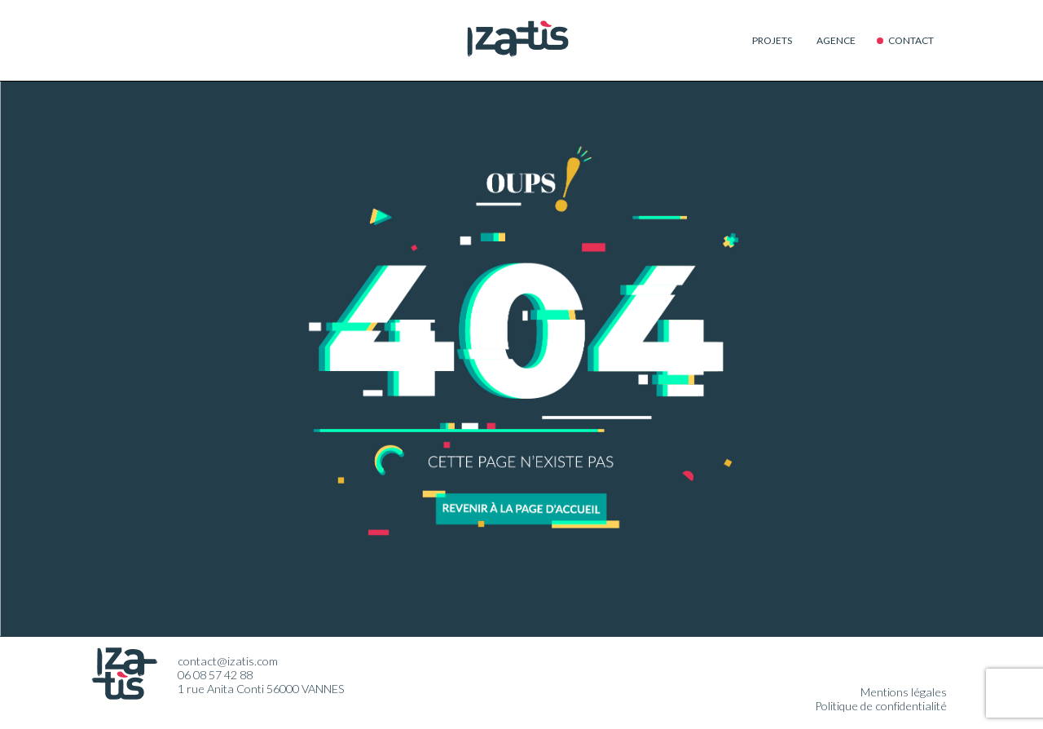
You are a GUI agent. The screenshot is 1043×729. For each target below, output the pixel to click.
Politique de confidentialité (881, 706)
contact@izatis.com (228, 661)
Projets (772, 40)
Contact (911, 40)
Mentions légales (903, 692)
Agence (836, 40)
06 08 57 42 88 (215, 675)
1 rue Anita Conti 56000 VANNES (261, 689)
